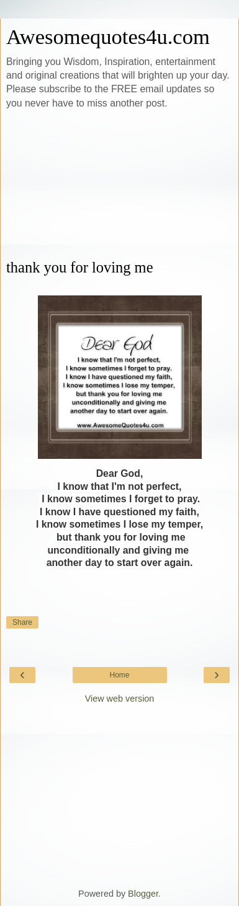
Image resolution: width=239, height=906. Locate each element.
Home (119, 675)
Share (22, 622)
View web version (120, 698)
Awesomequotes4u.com (108, 36)
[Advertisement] (119, 184)
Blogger (143, 894)
